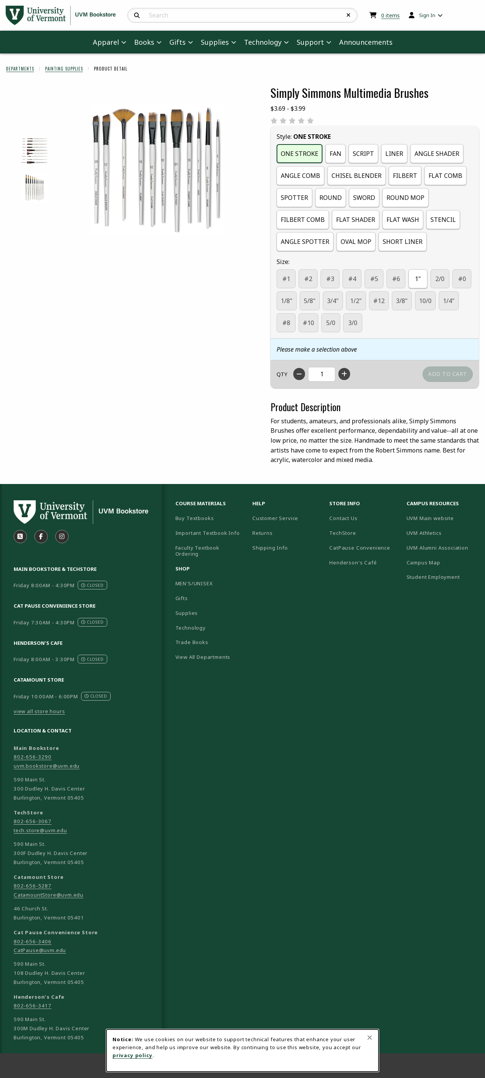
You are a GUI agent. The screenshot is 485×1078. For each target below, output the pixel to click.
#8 (286, 323)
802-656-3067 (33, 821)
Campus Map (442, 562)
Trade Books (191, 642)
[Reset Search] (348, 15)
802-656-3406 (33, 941)
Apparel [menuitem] (106, 42)
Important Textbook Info (207, 533)
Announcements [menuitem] (366, 42)
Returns (262, 533)
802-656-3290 (33, 756)
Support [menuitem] (310, 42)
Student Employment (442, 576)
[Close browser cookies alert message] (369, 1037)
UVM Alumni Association (442, 547)
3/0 (352, 323)
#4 (352, 279)
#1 (286, 279)
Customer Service (275, 518)
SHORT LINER (402, 241)
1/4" (449, 301)
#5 (374, 279)
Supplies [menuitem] (215, 42)
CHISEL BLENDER (357, 175)
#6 (396, 279)
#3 (330, 279)
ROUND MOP (405, 197)
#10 (308, 323)
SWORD (364, 197)
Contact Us (343, 518)
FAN (335, 153)
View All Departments (203, 657)
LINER (394, 153)
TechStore (342, 533)
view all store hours (39, 711)
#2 (308, 279)
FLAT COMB (445, 175)
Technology (190, 627)
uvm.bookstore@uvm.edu (47, 765)
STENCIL (443, 219)
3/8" (402, 301)
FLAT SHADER (355, 219)
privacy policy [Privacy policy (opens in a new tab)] (133, 1055)
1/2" (356, 301)
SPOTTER (294, 197)
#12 (379, 301)
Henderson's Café (353, 562)
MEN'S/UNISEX (194, 583)
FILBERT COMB (303, 219)
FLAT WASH (402, 219)
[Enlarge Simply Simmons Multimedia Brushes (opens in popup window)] (157, 169)
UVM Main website (442, 518)
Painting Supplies (64, 69)
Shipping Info (270, 547)
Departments (20, 69)
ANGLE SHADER (437, 153)
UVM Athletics (442, 532)
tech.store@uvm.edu (40, 830)
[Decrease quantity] (299, 374)
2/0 (439, 279)
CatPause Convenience (359, 547)
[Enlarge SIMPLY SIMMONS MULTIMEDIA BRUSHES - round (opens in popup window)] (34, 188)
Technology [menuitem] (263, 42)
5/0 (330, 323)
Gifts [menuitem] (177, 42)
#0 (462, 279)
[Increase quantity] (344, 374)
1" (418, 279)
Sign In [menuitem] (427, 15)
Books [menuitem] (144, 42)
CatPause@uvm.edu (40, 950)
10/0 (425, 301)
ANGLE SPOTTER (305, 241)
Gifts (181, 598)
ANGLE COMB (300, 175)
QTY (282, 374)
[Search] (137, 15)
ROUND (330, 197)
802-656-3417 (33, 1005)
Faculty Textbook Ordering (197, 551)
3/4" (333, 301)
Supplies (186, 613)
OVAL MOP (356, 241)
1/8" (287, 301)
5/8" (310, 301)
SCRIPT (363, 153)
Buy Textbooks (194, 518)
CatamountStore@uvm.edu (48, 894)
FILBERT (405, 175)
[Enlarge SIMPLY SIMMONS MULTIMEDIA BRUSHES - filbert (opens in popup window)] (34, 150)
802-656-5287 (33, 885)
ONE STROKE (299, 153)
